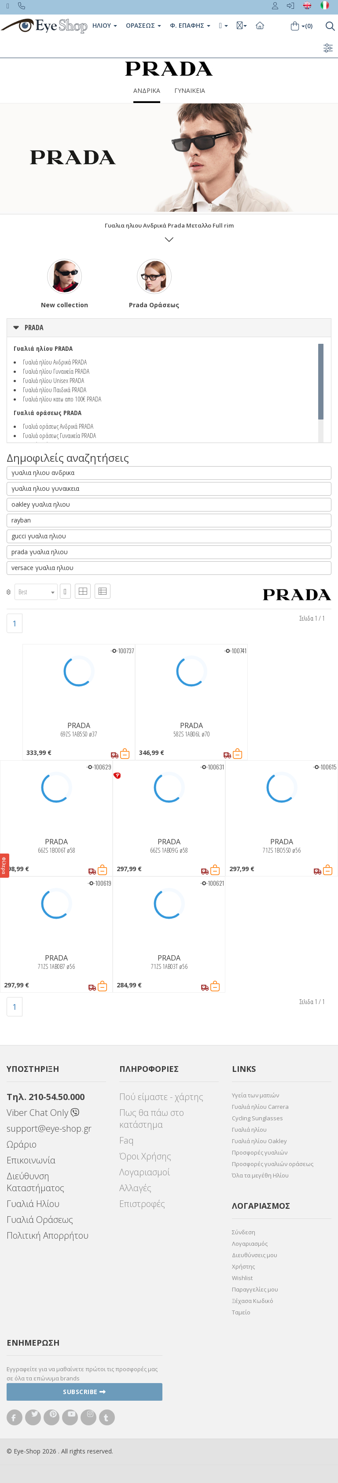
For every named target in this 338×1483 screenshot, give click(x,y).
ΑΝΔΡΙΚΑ (146, 90)
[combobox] (36, 592)
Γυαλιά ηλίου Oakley (259, 1141)
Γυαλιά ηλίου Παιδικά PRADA (54, 389)
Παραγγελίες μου (255, 1289)
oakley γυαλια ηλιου (40, 504)
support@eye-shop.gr (49, 1128)
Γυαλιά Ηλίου (33, 1204)
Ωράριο (22, 1144)
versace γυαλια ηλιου (42, 567)
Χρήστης (243, 1266)
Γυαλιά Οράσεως (40, 1219)
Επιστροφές (142, 1204)
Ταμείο (241, 1312)
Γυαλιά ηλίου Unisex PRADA (53, 380)
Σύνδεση (243, 1232)
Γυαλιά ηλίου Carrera (260, 1107)
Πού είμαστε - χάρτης (161, 1097)
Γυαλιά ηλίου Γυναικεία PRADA (56, 371)
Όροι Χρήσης (145, 1156)
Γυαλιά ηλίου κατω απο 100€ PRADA (62, 398)
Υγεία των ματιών (255, 1095)
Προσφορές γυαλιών (259, 1152)
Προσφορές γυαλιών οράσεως (272, 1164)
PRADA (34, 327)
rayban (21, 520)
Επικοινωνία (31, 1160)
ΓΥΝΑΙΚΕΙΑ (189, 90)
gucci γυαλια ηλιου (38, 536)
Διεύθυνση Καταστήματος (35, 1182)
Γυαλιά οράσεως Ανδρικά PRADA (58, 426)
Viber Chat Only (43, 1113)
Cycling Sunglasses (257, 1118)
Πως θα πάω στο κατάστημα (151, 1118)
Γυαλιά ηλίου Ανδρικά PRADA (55, 361)
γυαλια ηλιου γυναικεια (45, 488)
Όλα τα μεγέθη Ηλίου (260, 1175)
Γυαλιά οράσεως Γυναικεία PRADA (59, 435)
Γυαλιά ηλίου (249, 1129)
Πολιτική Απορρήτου (47, 1235)
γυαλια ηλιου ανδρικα (42, 472)
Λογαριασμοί (144, 1172)
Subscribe (84, 1391)
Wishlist (242, 1278)
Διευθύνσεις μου (254, 1255)
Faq (126, 1140)
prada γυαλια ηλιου (39, 552)
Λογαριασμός (250, 1243)
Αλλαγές (135, 1188)
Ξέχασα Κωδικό (252, 1301)
